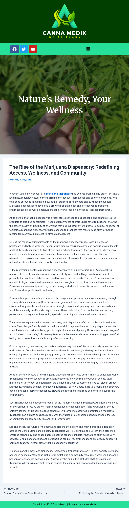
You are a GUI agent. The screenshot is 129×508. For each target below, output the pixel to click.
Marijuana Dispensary (59, 193)
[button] (88, 49)
